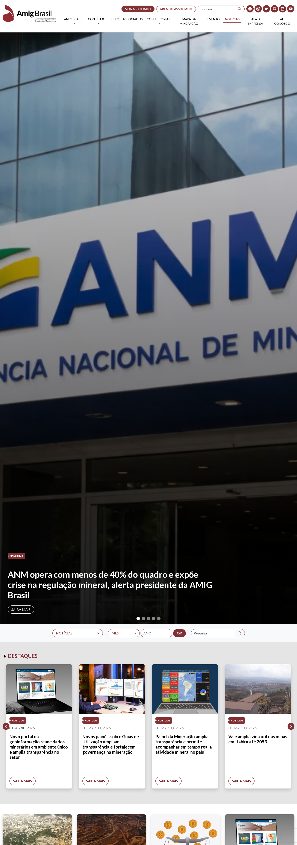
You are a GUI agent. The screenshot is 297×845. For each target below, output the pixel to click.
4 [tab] (153, 618)
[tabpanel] (148, 328)
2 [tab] (143, 618)
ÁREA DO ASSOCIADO (176, 9)
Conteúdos (97, 19)
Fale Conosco (282, 21)
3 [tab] (148, 618)
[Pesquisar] (240, 9)
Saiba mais (20, 609)
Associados (133, 19)
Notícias (232, 19)
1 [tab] (138, 618)
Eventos (214, 19)
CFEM (115, 19)
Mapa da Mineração (189, 21)
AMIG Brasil (73, 19)
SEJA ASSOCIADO (138, 9)
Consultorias (158, 19)
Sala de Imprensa (255, 21)
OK (179, 633)
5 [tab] (159, 618)
